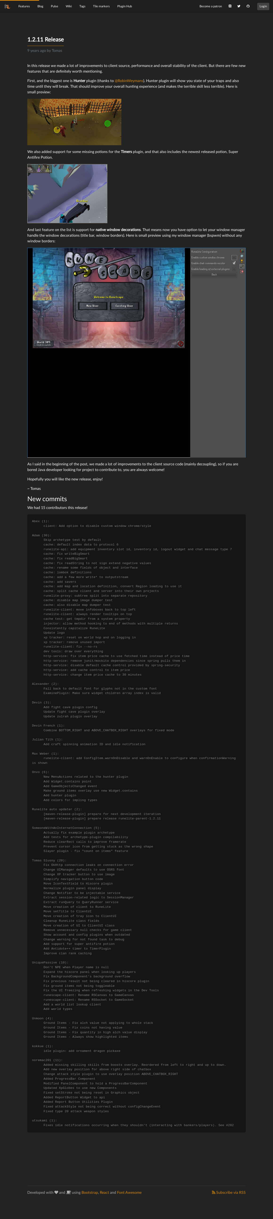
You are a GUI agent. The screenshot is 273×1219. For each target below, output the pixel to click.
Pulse (54, 6)
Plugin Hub (124, 6)
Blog (40, 6)
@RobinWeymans (129, 81)
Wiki (69, 6)
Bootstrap (89, 1192)
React (104, 1192)
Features (24, 6)
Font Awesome (129, 1192)
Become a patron (211, 6)
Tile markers (101, 6)
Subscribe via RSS (229, 1192)
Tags (82, 6)
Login (263, 6)
